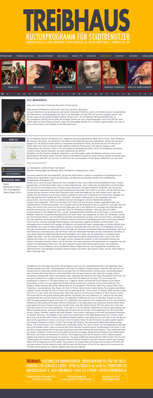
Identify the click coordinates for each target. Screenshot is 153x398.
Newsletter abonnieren (111, 378)
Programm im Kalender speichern (76, 378)
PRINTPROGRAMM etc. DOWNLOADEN (42, 378)
